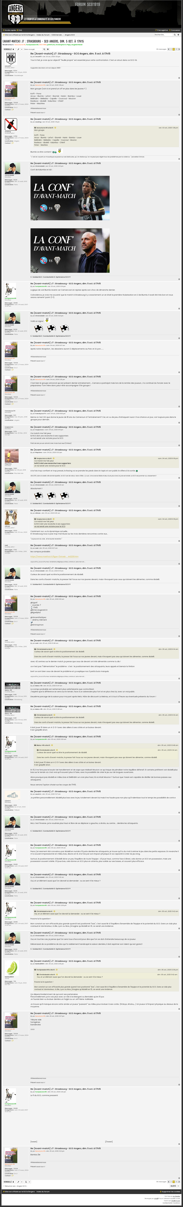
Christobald (9, 175)
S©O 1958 (43, 45)
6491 (15, 694)
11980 (15, 468)
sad (6, 545)
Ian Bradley (176, 1196)
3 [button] (176, 49)
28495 (15, 303)
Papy (69, 45)
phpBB (156, 1198)
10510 (15, 530)
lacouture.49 (20, 45)
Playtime (8, 464)
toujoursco (9, 427)
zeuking (8, 131)
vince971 (8, 66)
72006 (15, 102)
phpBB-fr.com (175, 1201)
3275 (15, 431)
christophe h (60, 45)
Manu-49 (8, 690)
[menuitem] (19, 30)
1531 (14, 415)
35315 (15, 180)
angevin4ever (77, 45)
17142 (15, 550)
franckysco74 (10, 411)
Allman (7, 526)
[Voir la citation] (55, 128)
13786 (15, 136)
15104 (15, 70)
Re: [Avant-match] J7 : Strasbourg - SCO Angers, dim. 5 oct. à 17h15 (70, 53)
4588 (15, 805)
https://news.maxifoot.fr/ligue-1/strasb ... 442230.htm (54, 556)
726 (14, 981)
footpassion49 (32, 45)
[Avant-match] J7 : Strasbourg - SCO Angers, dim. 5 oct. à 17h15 (43, 41)
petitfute (51, 45)
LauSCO (8, 801)
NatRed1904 (9, 977)
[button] (168, 49)
